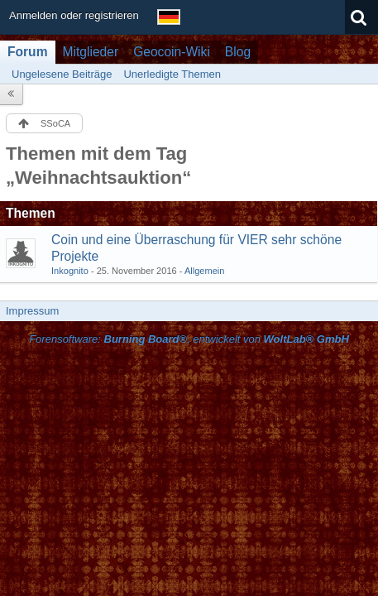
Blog (238, 52)
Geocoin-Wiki (171, 52)
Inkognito (70, 271)
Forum (27, 52)
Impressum (32, 311)
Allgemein (204, 271)
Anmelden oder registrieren (74, 15)
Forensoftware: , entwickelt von (189, 339)
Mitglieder (91, 52)
